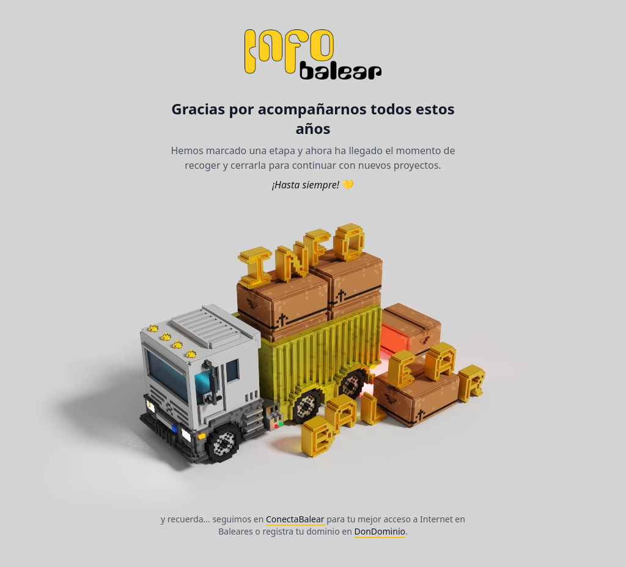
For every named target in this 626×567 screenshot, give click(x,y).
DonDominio (380, 531)
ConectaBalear (295, 519)
